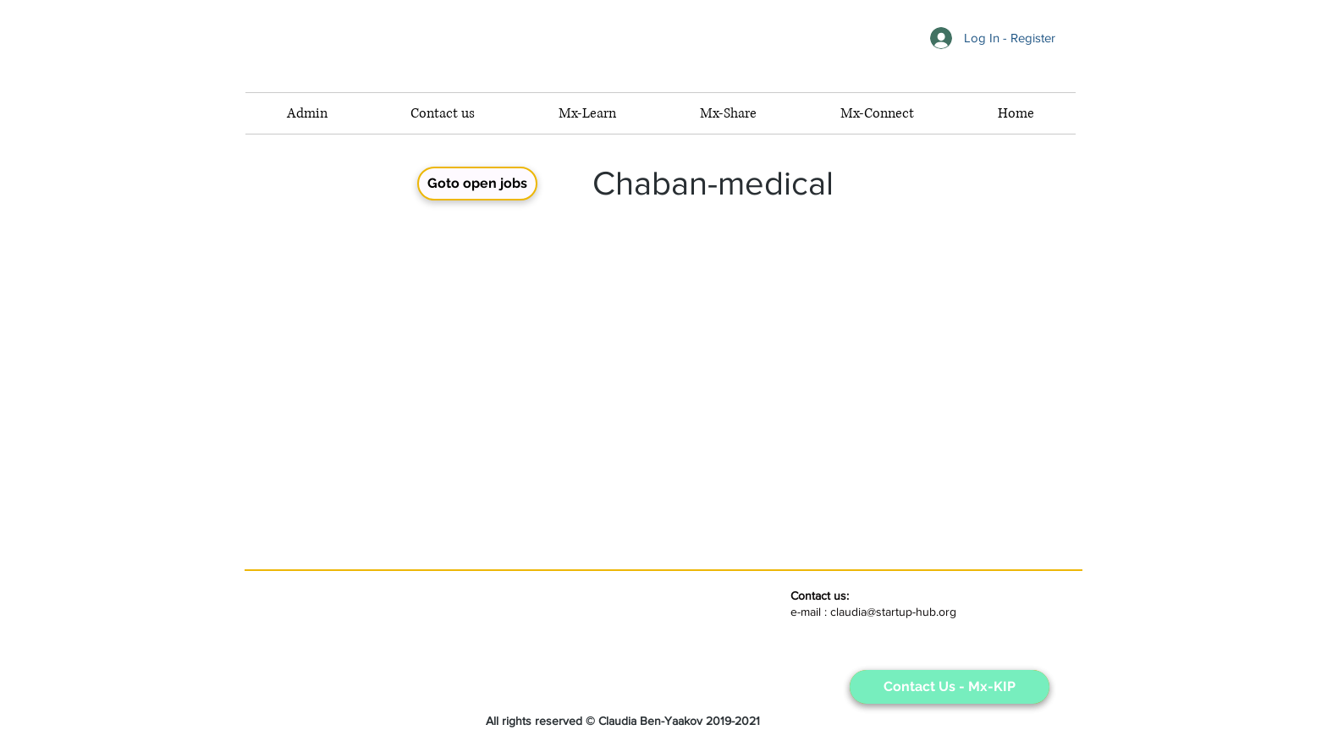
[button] (876, 113)
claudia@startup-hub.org (893, 611)
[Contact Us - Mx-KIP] (949, 687)
